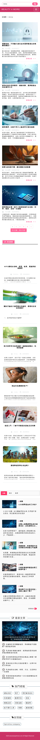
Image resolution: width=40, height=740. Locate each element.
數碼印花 (18, 698)
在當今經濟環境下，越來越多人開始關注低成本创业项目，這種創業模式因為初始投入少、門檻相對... (19, 533)
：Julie (14, 314)
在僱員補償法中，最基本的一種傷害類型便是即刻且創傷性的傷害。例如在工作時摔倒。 (19, 576)
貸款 (27, 698)
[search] (35, 3)
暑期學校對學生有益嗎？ (20, 465)
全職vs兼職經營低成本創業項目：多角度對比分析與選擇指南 (28, 526)
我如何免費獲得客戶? (20, 386)
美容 (10, 493)
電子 (16, 693)
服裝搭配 (29, 708)
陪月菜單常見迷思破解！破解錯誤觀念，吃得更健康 (20, 347)
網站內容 (7, 693)
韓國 (20, 708)
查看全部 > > (31, 58)
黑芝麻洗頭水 (28, 693)
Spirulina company (12, 724)
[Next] (31, 226)
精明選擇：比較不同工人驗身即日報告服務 (18, 127)
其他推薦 (8, 242)
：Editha (14, 274)
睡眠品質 (7, 703)
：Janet (14, 432)
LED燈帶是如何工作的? (28, 504)
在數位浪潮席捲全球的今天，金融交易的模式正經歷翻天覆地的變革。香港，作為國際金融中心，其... (19, 598)
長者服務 (7, 698)
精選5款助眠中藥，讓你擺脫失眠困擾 (16, 167)
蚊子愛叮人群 (9, 708)
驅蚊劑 (28, 703)
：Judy (14, 392)
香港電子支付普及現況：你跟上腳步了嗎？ (28, 590)
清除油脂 (18, 703)
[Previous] (13, 226)
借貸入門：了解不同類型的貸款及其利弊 (20, 426)
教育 (16, 493)
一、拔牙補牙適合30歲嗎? (13, 318)
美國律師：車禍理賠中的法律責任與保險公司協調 (28, 547)
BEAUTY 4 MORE (11, 9)
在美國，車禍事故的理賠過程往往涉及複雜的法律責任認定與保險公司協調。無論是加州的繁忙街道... (19, 555)
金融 (3, 493)
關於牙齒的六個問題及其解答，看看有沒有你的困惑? (20, 307)
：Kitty (14, 354)
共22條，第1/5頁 (18, 230)
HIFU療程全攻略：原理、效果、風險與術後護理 (20, 267)
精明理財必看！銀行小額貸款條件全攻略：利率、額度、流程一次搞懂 (19, 208)
